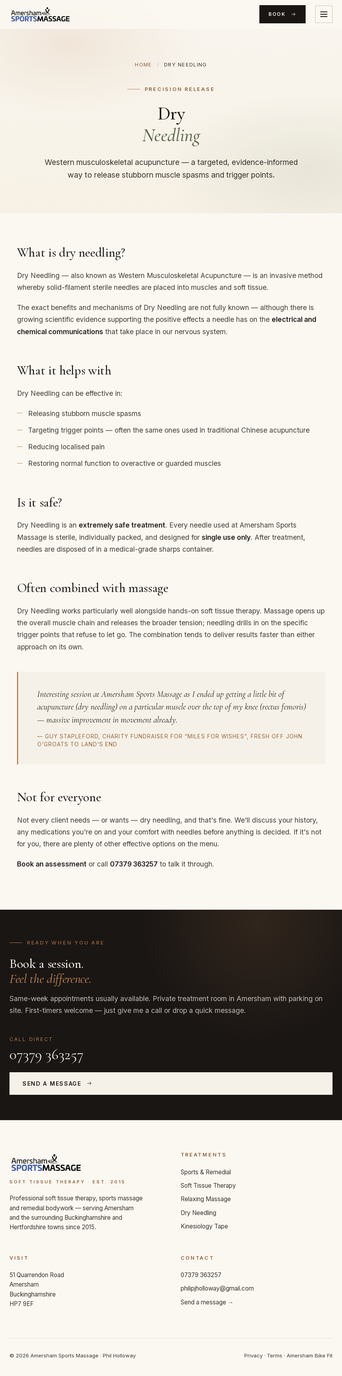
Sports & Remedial (206, 1172)
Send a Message (58, 1083)
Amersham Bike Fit (310, 1355)
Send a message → (207, 1302)
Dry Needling (198, 1213)
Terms (274, 1355)
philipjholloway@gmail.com (217, 1288)
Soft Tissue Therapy (208, 1185)
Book (282, 14)
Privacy (253, 1355)
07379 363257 (46, 1054)
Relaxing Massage (206, 1199)
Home (143, 64)
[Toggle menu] (324, 14)
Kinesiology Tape (204, 1226)
